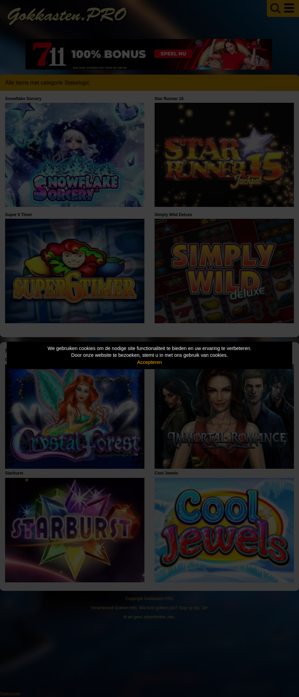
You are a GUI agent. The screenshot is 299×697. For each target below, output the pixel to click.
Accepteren (149, 362)
